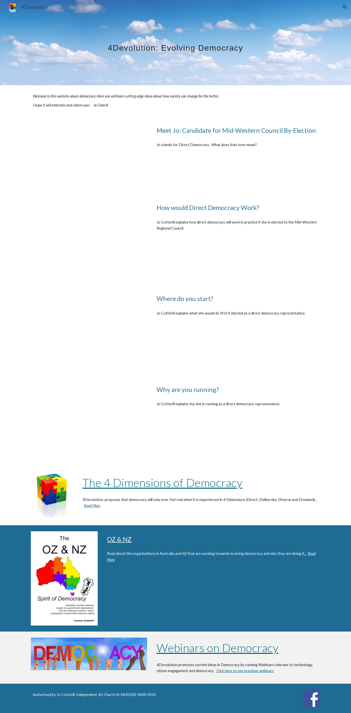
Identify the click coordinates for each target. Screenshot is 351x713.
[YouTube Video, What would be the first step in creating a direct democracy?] (89, 330)
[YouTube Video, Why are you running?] (89, 421)
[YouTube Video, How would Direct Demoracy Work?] (89, 239)
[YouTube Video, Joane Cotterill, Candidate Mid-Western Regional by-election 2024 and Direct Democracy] (89, 155)
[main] (175, 42)
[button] (345, 7)
